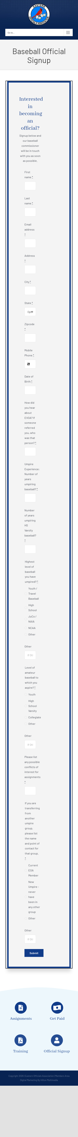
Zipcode (29, 326)
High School (32, 607)
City (27, 281)
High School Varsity (32, 706)
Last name (28, 201)
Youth (32, 694)
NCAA (32, 627)
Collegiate (34, 717)
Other (31, 634)
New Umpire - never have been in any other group (34, 897)
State (28, 303)
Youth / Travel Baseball (33, 593)
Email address (29, 229)
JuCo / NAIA (32, 619)
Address (29, 258)
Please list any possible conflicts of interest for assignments (32, 769)
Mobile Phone (29, 353)
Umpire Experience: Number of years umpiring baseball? (32, 476)
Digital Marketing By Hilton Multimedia (39, 1080)
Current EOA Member (33, 870)
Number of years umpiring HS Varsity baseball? (30, 525)
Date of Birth (28, 379)
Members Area (62, 1076)
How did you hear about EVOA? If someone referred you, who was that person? (30, 422)
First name (28, 174)
